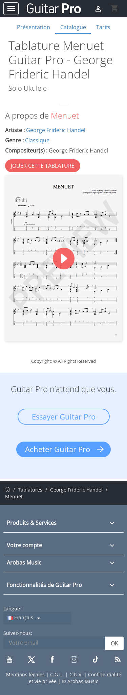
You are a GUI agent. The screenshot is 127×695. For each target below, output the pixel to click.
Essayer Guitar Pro (64, 416)
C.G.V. (76, 674)
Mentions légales (26, 674)
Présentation (33, 27)
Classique (37, 140)
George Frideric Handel (55, 130)
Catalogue (73, 27)
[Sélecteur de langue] (37, 618)
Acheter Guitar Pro (57, 449)
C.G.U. (57, 674)
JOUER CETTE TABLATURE (43, 166)
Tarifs (103, 27)
